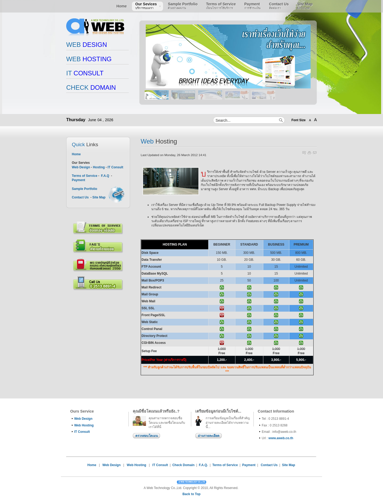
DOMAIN (91, 87)
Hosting (99, 167)
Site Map (98, 197)
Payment (78, 180)
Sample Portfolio (84, 189)
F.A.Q (105, 176)
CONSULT (84, 73)
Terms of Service (85, 176)
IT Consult (115, 167)
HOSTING (89, 59)
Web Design (81, 167)
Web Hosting (84, 425)
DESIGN (86, 44)
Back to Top (191, 494)
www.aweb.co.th (280, 438)
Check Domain (183, 465)
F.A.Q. (203, 465)
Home (76, 154)
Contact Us (80, 197)
